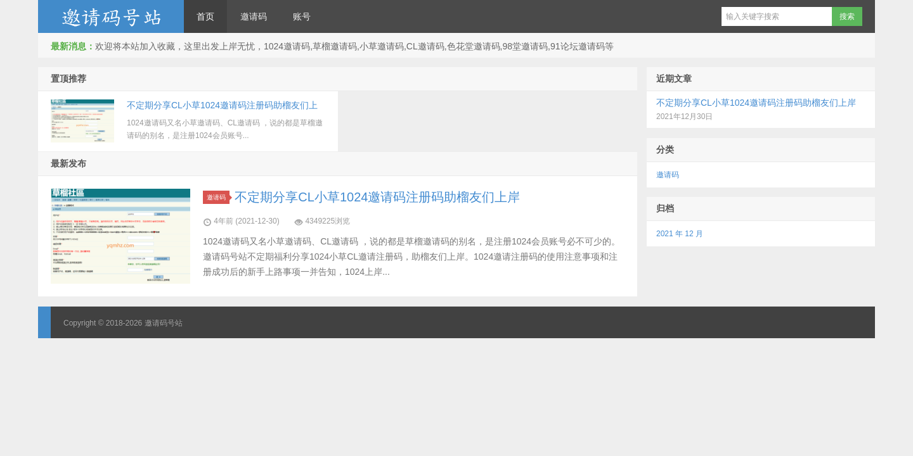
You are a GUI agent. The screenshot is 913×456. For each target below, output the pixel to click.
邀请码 (253, 16)
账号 (302, 16)
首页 (205, 16)
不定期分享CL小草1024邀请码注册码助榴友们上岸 (377, 197)
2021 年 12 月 (679, 233)
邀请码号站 (111, 16)
